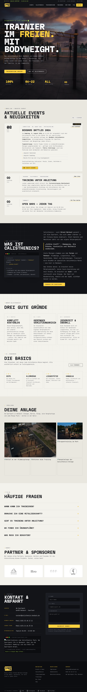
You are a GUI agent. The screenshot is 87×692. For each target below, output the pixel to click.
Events (31, 5)
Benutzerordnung (55, 674)
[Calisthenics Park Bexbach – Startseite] (7, 5)
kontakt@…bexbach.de (72, 669)
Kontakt (79, 5)
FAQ (74, 5)
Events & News (40, 669)
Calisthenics (40, 5)
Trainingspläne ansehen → (15, 71)
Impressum (53, 669)
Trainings (60, 5)
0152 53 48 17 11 (71, 672)
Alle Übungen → (75, 365)
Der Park (68, 5)
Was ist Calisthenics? (36, 71)
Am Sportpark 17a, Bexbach (74, 674)
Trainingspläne (50, 5)
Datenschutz (54, 672)
